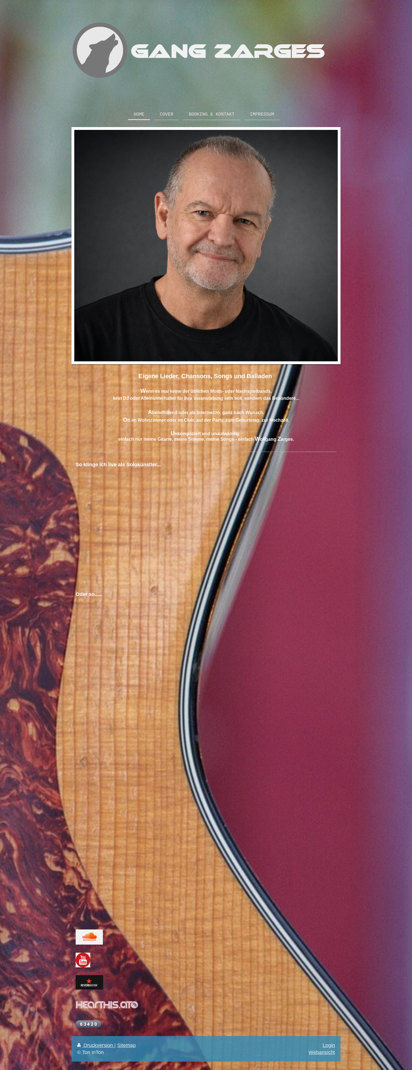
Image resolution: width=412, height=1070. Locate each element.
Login (329, 1045)
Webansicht (322, 1052)
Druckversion (95, 1045)
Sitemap (126, 1045)
